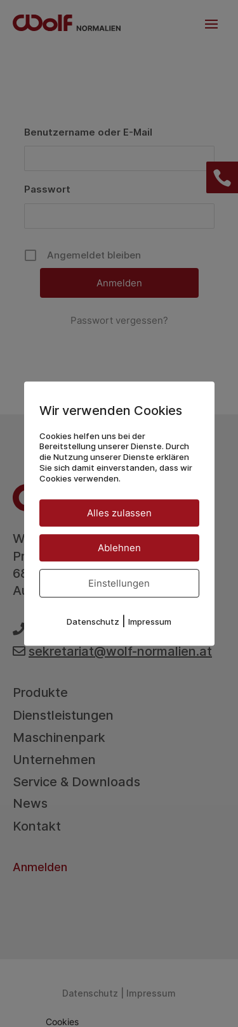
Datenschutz (93, 621)
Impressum (149, 621)
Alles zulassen (119, 513)
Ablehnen (119, 548)
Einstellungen (119, 583)
